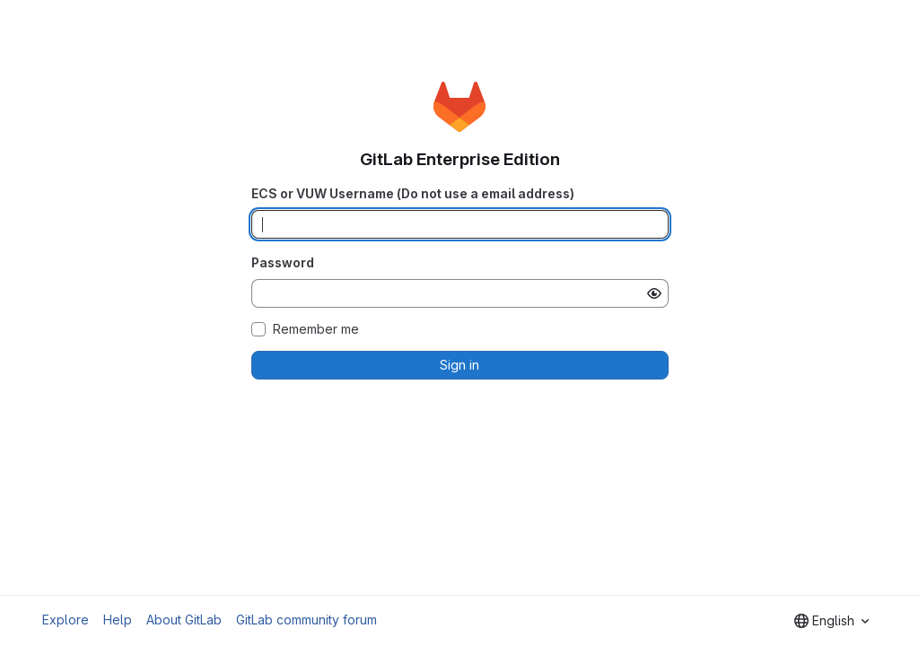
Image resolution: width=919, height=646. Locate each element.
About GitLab (184, 619)
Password (282, 262)
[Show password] (654, 293)
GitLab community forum (306, 619)
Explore (65, 619)
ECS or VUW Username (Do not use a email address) (412, 193)
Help (117, 619)
